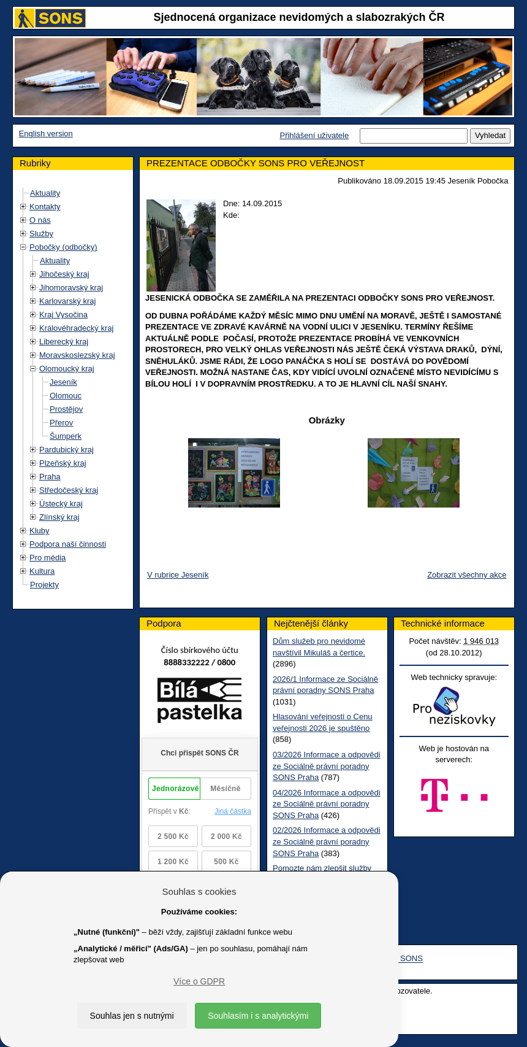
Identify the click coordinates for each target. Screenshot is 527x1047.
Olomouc (66, 395)
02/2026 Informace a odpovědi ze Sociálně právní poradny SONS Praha (327, 841)
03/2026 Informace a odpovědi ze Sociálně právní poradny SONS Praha (327, 766)
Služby (41, 233)
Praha (50, 476)
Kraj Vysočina (63, 314)
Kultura (42, 571)
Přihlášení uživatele (314, 135)
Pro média (47, 557)
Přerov (61, 422)
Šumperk (66, 436)
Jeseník (63, 382)
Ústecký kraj (61, 503)
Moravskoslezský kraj (77, 355)
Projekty (44, 584)
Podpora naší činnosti (67, 544)
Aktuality (45, 193)
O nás (40, 220)
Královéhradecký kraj (76, 328)
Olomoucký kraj (66, 368)
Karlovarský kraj (67, 301)
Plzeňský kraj (62, 463)
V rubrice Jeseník (177, 574)
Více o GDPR (199, 981)
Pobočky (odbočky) (63, 247)
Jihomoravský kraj (71, 287)
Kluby (39, 530)
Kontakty (45, 206)
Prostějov (66, 409)
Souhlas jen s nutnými (132, 1016)
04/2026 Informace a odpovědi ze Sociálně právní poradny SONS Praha (327, 804)
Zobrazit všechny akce (466, 574)
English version (46, 133)
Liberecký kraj (63, 341)
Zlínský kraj (59, 517)
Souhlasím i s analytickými (258, 1016)
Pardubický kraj (66, 449)
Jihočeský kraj (64, 274)
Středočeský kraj (68, 490)
